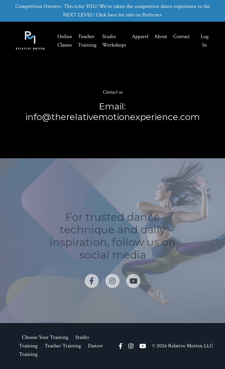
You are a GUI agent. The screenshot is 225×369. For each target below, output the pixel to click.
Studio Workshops (114, 40)
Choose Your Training (45, 337)
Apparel (140, 36)
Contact (181, 36)
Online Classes (64, 40)
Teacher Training (87, 40)
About (160, 36)
